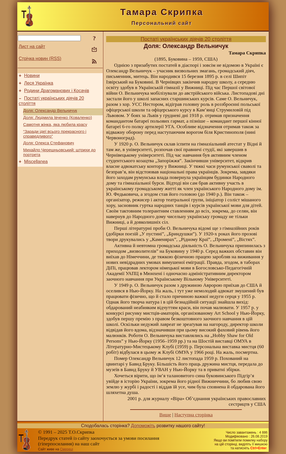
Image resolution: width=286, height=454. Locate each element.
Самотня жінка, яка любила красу (55, 130)
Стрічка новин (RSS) (40, 58)
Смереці (66, 449)
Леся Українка (38, 84)
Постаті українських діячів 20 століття (185, 39)
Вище (165, 414)
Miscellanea (35, 170)
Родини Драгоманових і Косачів (56, 93)
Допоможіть (143, 425)
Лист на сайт (32, 46)
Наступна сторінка (194, 414)
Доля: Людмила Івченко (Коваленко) (57, 122)
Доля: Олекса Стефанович (48, 150)
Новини (32, 76)
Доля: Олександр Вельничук (50, 115)
